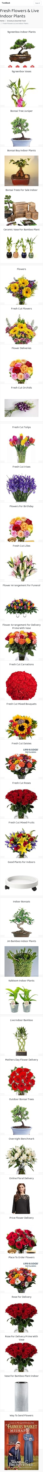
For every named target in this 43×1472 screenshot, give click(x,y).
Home (2, 20)
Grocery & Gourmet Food (16, 20)
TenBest (6, 3)
